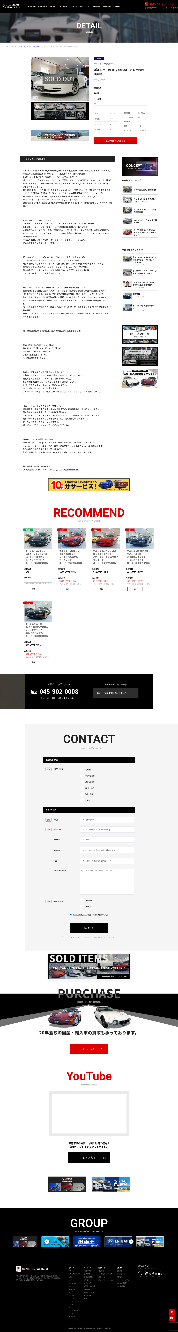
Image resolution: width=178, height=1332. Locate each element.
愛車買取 (87, 1273)
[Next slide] (85, 79)
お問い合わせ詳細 (60, 870)
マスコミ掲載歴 (122, 1283)
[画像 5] (81, 107)
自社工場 (101, 1270)
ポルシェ (39, 47)
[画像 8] (60, 115)
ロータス (71, 1295)
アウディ (71, 1298)
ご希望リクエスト (89, 1286)
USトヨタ (72, 1316)
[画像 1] (39, 107)
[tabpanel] (89, 1241)
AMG (70, 1276)
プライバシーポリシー (124, 1280)
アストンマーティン (75, 1301)
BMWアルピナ (73, 1283)
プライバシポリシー (80, 914)
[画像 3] (60, 107)
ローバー (71, 1304)
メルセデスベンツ (74, 1273)
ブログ (86, 1280)
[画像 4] (70, 107)
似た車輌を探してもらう (115, 141)
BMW (70, 1280)
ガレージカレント (12, 47)
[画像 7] (49, 115)
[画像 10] (81, 115)
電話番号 (57, 839)
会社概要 (119, 1270)
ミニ (70, 1307)
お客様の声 (87, 1283)
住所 (55, 861)
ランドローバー (73, 1310)
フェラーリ (72, 1286)
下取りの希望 (54, 901)
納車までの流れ (89, 1292)
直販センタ (101, 1276)
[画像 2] (49, 107)
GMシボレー (72, 1289)
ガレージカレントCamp (106, 1280)
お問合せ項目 (54, 769)
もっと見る (89, 1157)
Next (131, 1241)
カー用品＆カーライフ (105, 1273)
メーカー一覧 (30, 47)
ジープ (71, 1292)
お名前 (52, 820)
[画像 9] (70, 115)
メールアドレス (55, 830)
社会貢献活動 (121, 1286)
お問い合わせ (121, 1273)
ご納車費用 (87, 1295)
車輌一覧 (22, 47)
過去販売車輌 (88, 1276)
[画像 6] (39, 115)
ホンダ (71, 1313)
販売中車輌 (87, 1270)
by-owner (87, 1289)
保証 (85, 1298)
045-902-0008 (159, 3)
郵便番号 (57, 850)
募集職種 (119, 1276)
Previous (46, 1241)
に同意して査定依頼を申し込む (90, 914)
